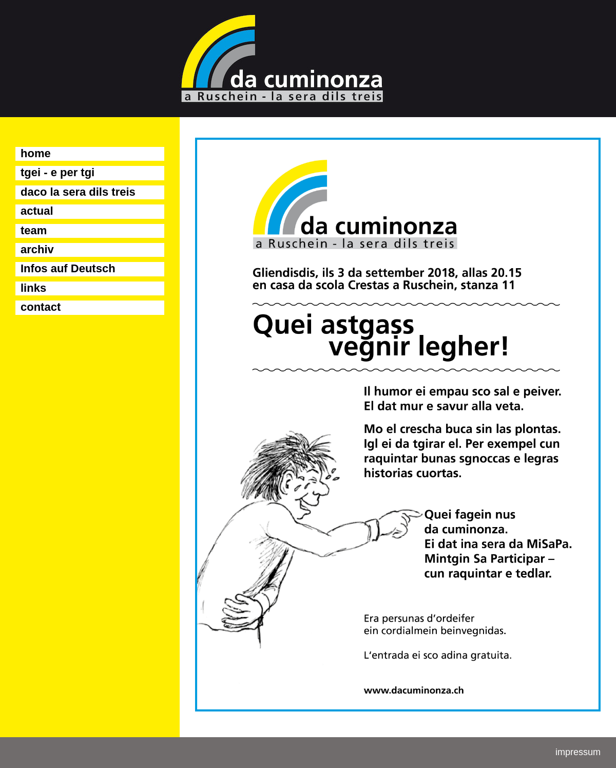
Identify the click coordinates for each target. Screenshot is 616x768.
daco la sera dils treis (78, 191)
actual (37, 210)
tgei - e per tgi (57, 172)
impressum (578, 752)
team (34, 230)
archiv (37, 249)
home (36, 153)
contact (41, 307)
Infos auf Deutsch (68, 268)
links (33, 288)
